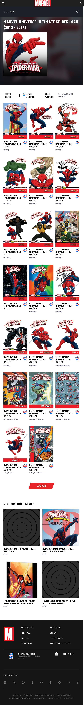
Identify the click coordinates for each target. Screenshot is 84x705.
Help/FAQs (25, 633)
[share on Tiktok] (78, 683)
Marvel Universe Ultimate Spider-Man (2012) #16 (12, 413)
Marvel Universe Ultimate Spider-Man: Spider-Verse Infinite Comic (58, 550)
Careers (25, 638)
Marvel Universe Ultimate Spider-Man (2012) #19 (12, 359)
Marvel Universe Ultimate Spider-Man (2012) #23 (64, 252)
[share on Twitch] (68, 683)
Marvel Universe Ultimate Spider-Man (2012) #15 (38, 413)
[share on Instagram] (23, 683)
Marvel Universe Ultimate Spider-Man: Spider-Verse (19, 550)
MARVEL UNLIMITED (30, 95)
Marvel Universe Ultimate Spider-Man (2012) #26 (64, 198)
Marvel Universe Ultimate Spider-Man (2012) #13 (12, 467)
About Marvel (27, 628)
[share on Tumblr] (32, 683)
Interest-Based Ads (54, 698)
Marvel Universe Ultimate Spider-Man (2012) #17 (64, 359)
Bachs (36, 473)
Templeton (66, 365)
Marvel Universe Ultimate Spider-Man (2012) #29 (64, 144)
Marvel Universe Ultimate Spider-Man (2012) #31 (12, 144)
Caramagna (6, 150)
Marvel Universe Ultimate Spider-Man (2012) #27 (38, 198)
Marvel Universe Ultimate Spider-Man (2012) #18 (38, 359)
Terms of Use (16, 695)
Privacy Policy (28, 695)
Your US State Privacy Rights (44, 695)
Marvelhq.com (56, 638)
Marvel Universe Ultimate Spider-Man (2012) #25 (12, 252)
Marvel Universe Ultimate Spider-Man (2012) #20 (64, 306)
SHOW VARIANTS (49, 95)
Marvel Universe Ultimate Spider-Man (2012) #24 (38, 252)
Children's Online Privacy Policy (19, 698)
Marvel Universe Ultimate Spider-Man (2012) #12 (38, 467)
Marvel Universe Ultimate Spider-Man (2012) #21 (38, 306)
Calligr (5, 473)
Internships (26, 643)
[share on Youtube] (41, 683)
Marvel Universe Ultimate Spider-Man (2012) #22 (12, 306)
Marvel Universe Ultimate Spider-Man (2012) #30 (38, 144)
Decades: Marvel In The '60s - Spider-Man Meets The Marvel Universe (58, 602)
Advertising (55, 628)
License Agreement (39, 698)
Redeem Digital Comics (60, 643)
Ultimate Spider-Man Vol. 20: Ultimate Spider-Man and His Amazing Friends (19, 602)
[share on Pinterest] (59, 683)
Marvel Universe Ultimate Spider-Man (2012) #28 (12, 198)
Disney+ (53, 633)
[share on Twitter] (14, 683)
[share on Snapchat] (50, 683)
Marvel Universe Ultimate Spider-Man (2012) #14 (64, 413)
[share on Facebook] (5, 683)
